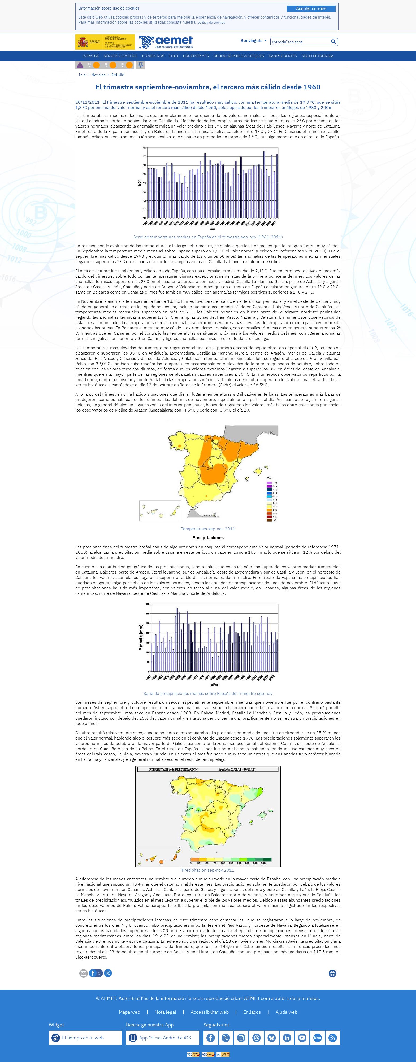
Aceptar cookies (311, 8)
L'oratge (91, 56)
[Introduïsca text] (299, 42)
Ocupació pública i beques (239, 56)
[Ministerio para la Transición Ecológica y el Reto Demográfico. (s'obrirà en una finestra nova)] (105, 42)
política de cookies (211, 22)
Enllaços (252, 1012)
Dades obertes (283, 56)
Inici (82, 74)
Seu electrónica (317, 56)
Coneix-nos (153, 56)
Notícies (99, 74)
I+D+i (173, 56)
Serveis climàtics (120, 56)
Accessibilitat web (210, 1012)
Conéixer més (196, 56)
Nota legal (165, 1012)
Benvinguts (254, 40)
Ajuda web (286, 1012)
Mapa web (129, 1012)
